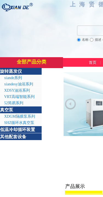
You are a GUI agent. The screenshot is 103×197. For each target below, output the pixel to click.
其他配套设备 (13, 136)
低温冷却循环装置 (17, 129)
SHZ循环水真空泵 (19, 123)
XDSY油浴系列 (17, 90)
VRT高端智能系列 (19, 97)
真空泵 (6, 110)
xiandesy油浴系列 (18, 84)
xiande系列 (13, 78)
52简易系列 (13, 103)
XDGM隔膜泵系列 (19, 116)
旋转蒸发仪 (11, 71)
